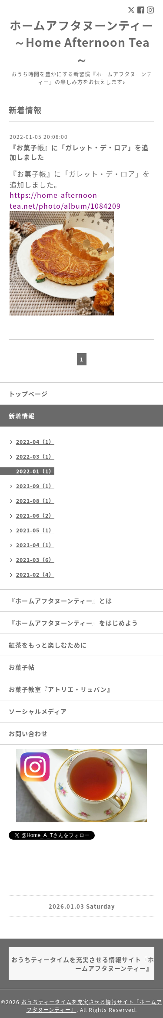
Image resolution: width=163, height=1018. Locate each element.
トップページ (28, 393)
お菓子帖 (22, 667)
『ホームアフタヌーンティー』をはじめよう (73, 622)
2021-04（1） (35, 545)
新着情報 (22, 415)
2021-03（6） (35, 560)
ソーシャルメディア (38, 711)
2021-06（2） (35, 515)
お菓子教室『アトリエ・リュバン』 (61, 689)
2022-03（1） (35, 456)
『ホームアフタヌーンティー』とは (60, 600)
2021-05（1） (35, 530)
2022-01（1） (35, 471)
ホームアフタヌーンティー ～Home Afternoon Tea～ (82, 42)
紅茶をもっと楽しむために (48, 644)
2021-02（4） (35, 574)
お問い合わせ (28, 733)
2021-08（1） (35, 501)
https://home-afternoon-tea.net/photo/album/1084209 (65, 200)
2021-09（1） (35, 486)
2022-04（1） (35, 442)
